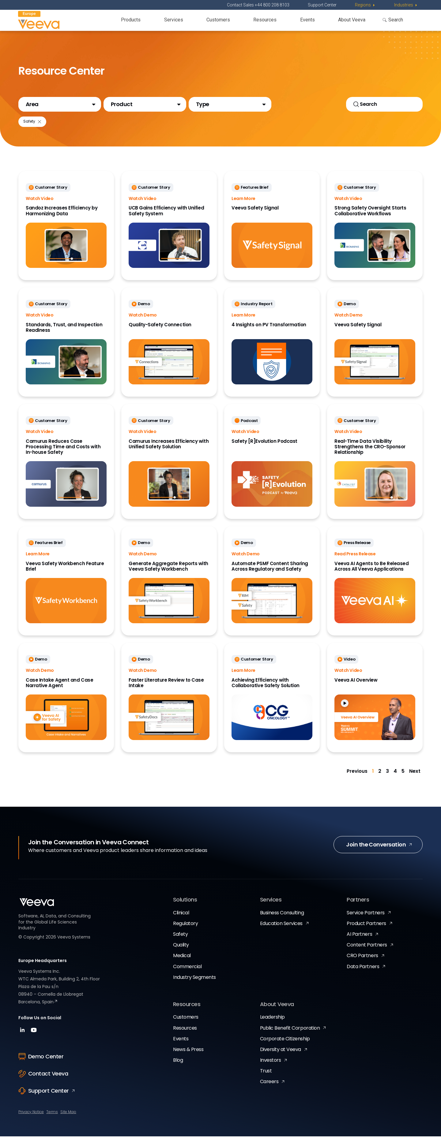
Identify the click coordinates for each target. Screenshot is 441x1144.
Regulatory (185, 931)
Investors (270, 1067)
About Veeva (351, 20)
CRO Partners (362, 963)
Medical (182, 963)
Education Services (281, 931)
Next (414, 779)
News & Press (188, 1057)
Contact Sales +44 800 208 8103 (258, 4)
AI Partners (359, 941)
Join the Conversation (376, 852)
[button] (59, 106)
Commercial (187, 974)
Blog (178, 1067)
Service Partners (365, 920)
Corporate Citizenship (285, 1046)
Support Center (322, 4)
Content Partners (367, 952)
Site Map (68, 1119)
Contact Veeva (43, 1081)
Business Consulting (282, 920)
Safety (180, 941)
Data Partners (363, 974)
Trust (266, 1078)
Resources (265, 20)
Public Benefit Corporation (290, 1035)
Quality (181, 952)
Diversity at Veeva (280, 1057)
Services (173, 20)
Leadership (272, 1024)
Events (307, 20)
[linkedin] (23, 1039)
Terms (52, 1119)
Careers (269, 1089)
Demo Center (40, 1064)
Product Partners (366, 931)
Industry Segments (194, 984)
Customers (218, 20)
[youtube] (34, 1039)
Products (131, 20)
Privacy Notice (31, 1119)
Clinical (181, 920)
